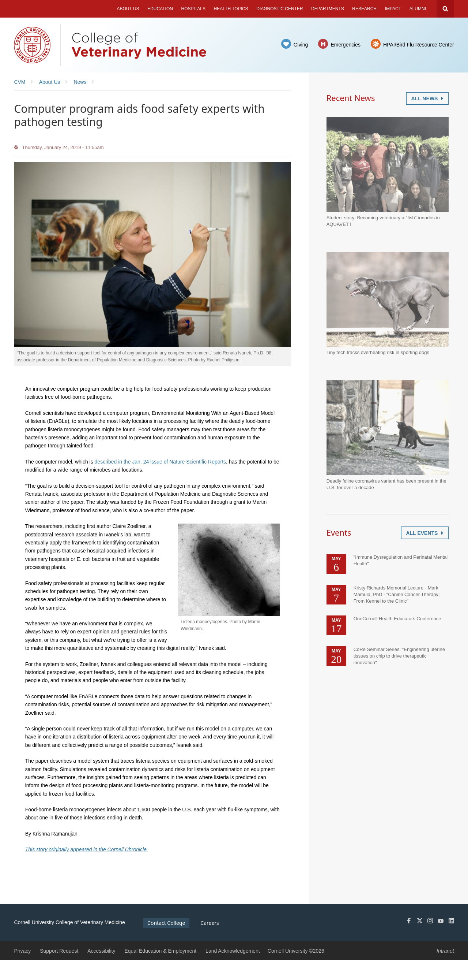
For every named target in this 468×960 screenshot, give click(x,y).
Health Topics (231, 8)
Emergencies (346, 45)
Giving (301, 45)
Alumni (418, 8)
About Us (128, 8)
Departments (327, 8)
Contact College (166, 922)
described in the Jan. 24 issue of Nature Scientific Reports (160, 462)
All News (427, 98)
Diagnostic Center (279, 8)
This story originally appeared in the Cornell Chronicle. (86, 849)
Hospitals (193, 8)
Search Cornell (445, 9)
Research (364, 8)
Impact (393, 8)
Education (160, 8)
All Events (424, 533)
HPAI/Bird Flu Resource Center (418, 45)
